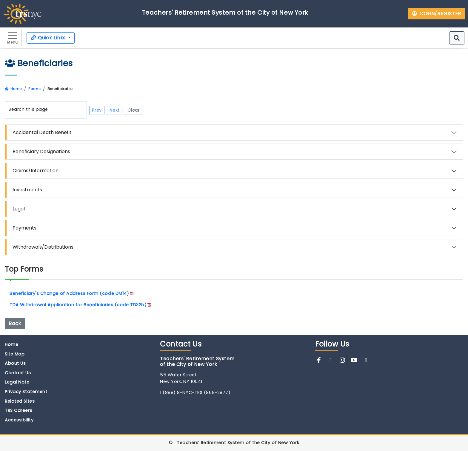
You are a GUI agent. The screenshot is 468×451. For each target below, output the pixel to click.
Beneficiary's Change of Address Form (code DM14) (69, 293)
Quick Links (48, 37)
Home (13, 88)
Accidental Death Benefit (42, 132)
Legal (19, 208)
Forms (34, 88)
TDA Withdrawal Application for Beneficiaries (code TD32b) (78, 305)
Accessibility (19, 420)
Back (15, 323)
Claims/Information (36, 170)
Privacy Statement (26, 392)
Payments (24, 227)
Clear (133, 110)
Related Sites (20, 401)
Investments (27, 189)
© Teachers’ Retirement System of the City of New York (234, 443)
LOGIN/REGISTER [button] (436, 13)
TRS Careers (18, 410)
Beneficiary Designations (41, 151)
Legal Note (17, 382)
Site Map (14, 354)
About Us (15, 363)
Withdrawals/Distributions (43, 247)
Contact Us (18, 373)
